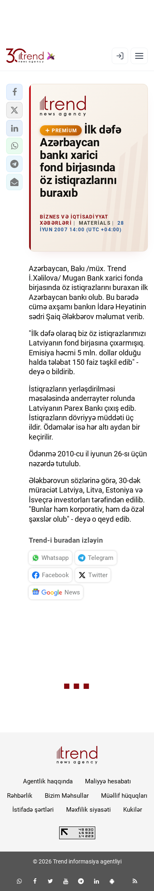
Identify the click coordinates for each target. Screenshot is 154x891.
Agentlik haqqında (48, 781)
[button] (14, 92)
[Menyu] (139, 56)
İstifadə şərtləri (33, 809)
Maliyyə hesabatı (108, 781)
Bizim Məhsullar (67, 795)
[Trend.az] (30, 55)
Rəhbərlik (19, 795)
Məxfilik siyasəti (88, 809)
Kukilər (132, 809)
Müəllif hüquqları (124, 795)
